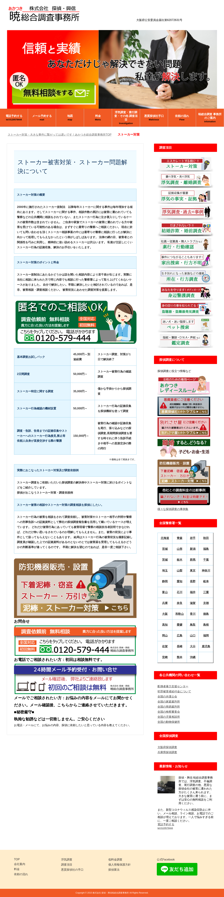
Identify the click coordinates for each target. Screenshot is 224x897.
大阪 (165, 613)
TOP (17, 859)
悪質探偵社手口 (154, 117)
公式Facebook (166, 859)
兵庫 (165, 603)
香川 (192, 613)
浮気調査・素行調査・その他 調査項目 (125, 118)
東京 (192, 570)
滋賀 (192, 603)
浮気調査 (66, 859)
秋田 (206, 538)
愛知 (179, 581)
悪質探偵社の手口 (72, 869)
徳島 (206, 613)
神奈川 (206, 570)
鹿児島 (206, 646)
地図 (70, 117)
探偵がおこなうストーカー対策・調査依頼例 (45, 492)
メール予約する (42, 117)
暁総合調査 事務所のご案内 (209, 118)
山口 (192, 635)
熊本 (179, 657)
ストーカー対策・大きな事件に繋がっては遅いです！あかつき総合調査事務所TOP (59, 134)
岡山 (165, 635)
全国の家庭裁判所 (169, 701)
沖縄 (192, 657)
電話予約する (14, 117)
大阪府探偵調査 (167, 747)
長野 (192, 581)
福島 (206, 548)
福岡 (206, 635)
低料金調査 (115, 859)
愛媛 (179, 624)
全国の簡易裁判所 (169, 706)
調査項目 (66, 864)
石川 (179, 592)
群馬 (192, 559)
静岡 (165, 581)
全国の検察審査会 (169, 711)
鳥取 (192, 624)
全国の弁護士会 (167, 696)
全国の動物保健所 (169, 721)
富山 (165, 592)
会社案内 (19, 864)
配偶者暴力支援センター (173, 686)
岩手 (192, 538)
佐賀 (165, 646)
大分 (192, 646)
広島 (179, 635)
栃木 (179, 559)
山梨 (179, 570)
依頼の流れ (182, 117)
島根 (206, 624)
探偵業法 (114, 869)
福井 (192, 592)
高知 (165, 624)
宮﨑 (165, 657)
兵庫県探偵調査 (167, 752)
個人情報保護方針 (119, 864)
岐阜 (206, 581)
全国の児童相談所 (169, 716)
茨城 (165, 559)
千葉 (206, 559)
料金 (98, 117)
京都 (206, 603)
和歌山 (179, 613)
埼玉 (165, 570)
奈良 (179, 603)
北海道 (165, 538)
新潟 (192, 548)
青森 (179, 538)
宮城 (165, 548)
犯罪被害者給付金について (174, 691)
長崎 (179, 646)
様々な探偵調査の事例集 (173, 509)
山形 (179, 548)
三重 (206, 592)
